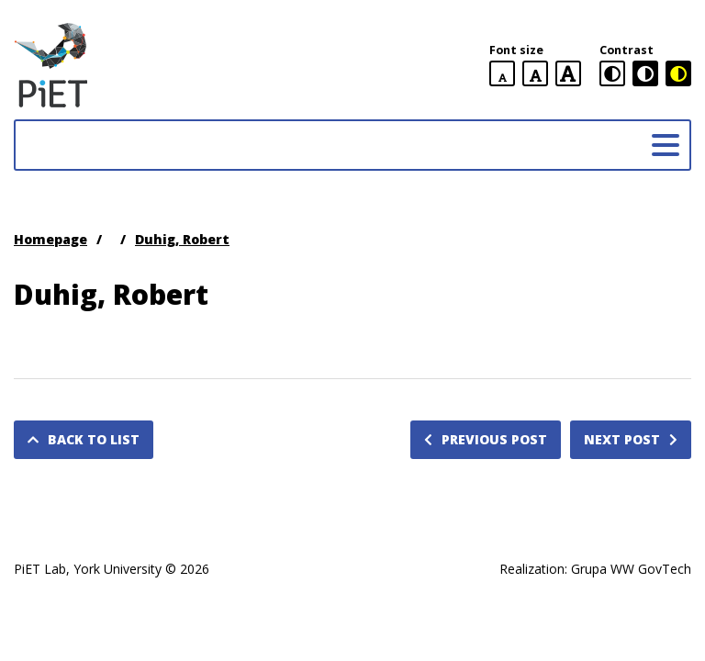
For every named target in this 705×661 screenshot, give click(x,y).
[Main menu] (665, 145)
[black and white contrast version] (645, 73)
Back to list (84, 439)
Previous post (485, 439)
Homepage (50, 239)
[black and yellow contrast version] (678, 73)
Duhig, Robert (182, 239)
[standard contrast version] (612, 73)
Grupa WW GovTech (631, 568)
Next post (630, 439)
